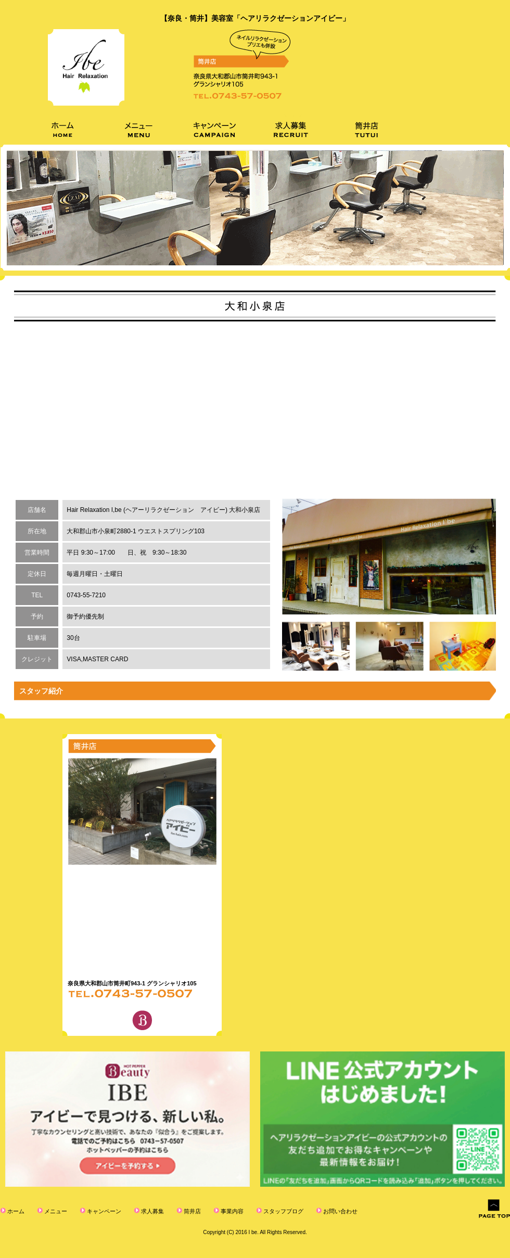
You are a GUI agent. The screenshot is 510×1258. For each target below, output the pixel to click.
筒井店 (191, 1211)
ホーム (15, 1211)
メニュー (55, 1211)
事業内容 (231, 1211)
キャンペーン (103, 1211)
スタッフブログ (282, 1211)
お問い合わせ (340, 1211)
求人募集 (151, 1211)
